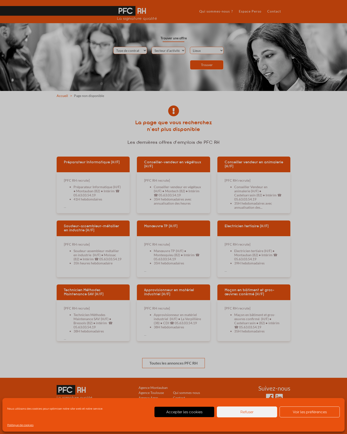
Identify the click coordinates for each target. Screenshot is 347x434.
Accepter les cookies (184, 412)
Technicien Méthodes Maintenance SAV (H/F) (84, 292)
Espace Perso (250, 11)
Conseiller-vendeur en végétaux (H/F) (172, 164)
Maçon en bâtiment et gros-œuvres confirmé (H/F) (249, 292)
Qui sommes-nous (186, 393)
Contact (274, 11)
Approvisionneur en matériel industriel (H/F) (169, 292)
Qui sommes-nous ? (216, 11)
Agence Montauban (153, 388)
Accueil (62, 96)
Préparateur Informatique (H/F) (92, 162)
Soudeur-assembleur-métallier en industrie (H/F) (91, 228)
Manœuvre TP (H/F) (161, 226)
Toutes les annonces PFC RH (173, 363)
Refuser (247, 412)
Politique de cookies (20, 425)
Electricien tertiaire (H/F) (247, 226)
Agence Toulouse (151, 393)
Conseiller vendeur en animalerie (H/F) (254, 164)
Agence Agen (148, 398)
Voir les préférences (310, 412)
